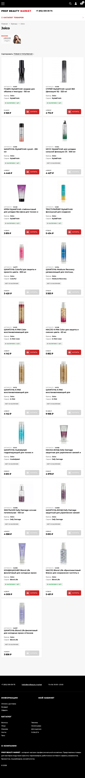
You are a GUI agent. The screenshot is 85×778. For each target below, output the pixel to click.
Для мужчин (36, 729)
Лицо (3, 726)
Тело (3, 736)
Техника (34, 723)
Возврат (4, 707)
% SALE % (35, 732)
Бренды (14, 24)
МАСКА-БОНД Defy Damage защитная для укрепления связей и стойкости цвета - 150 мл (63, 452)
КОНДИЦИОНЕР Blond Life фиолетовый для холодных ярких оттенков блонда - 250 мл (20, 573)
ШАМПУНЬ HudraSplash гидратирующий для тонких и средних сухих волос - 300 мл (18, 452)
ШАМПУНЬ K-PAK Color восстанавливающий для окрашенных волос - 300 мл (17, 332)
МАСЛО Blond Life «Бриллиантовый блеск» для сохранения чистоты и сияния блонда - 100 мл (63, 573)
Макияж (4, 729)
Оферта (4, 710)
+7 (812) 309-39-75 (44, 11)
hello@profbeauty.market (32, 685)
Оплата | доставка (8, 704)
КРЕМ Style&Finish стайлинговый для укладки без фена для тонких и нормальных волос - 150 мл (21, 212)
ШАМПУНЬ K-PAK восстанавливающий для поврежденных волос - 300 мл (18, 392)
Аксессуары (36, 726)
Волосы (4, 723)
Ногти (3, 732)
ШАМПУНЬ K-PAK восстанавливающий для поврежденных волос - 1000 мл (61, 392)
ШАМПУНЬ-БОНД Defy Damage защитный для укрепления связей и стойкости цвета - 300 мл (63, 512)
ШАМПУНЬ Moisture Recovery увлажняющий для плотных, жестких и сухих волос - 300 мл (61, 272)
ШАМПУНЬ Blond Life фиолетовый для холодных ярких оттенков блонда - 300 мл (20, 633)
